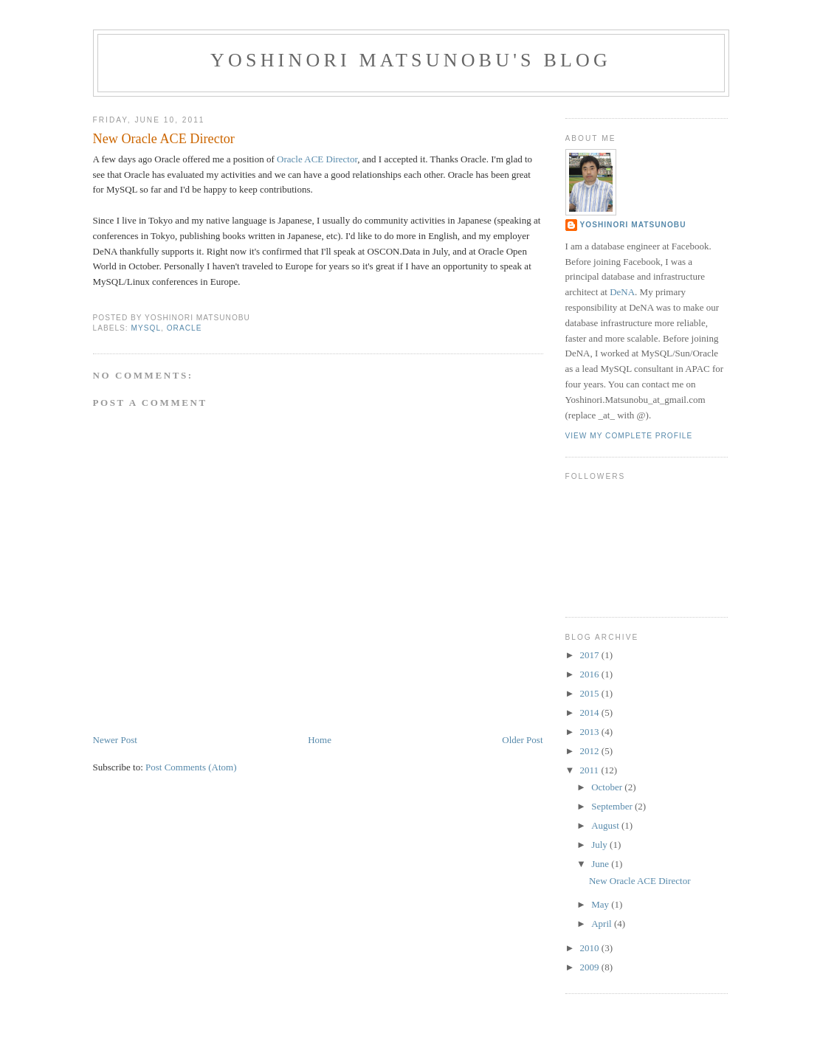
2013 (591, 731)
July (600, 844)
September (613, 806)
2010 (591, 947)
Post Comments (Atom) (191, 767)
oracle (184, 328)
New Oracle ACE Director (164, 138)
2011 (591, 770)
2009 (591, 967)
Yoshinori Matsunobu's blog (410, 60)
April (602, 923)
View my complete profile (629, 436)
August (606, 825)
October (607, 787)
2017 (591, 654)
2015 (591, 693)
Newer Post (115, 739)
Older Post (522, 739)
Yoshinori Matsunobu (633, 225)
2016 (591, 674)
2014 (591, 712)
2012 (591, 750)
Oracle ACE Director (317, 159)
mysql (146, 328)
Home (319, 739)
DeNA (622, 291)
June (601, 863)
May (601, 904)
